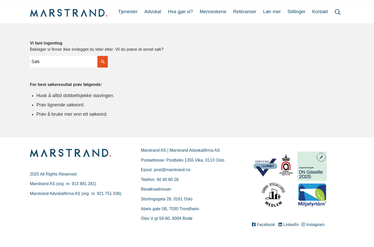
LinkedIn (289, 224)
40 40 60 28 (168, 179)
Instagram (313, 224)
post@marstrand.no (172, 170)
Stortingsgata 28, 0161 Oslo (166, 199)
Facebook (264, 224)
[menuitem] (128, 11)
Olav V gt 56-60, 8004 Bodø (166, 218)
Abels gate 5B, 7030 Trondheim (170, 209)
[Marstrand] (69, 11)
